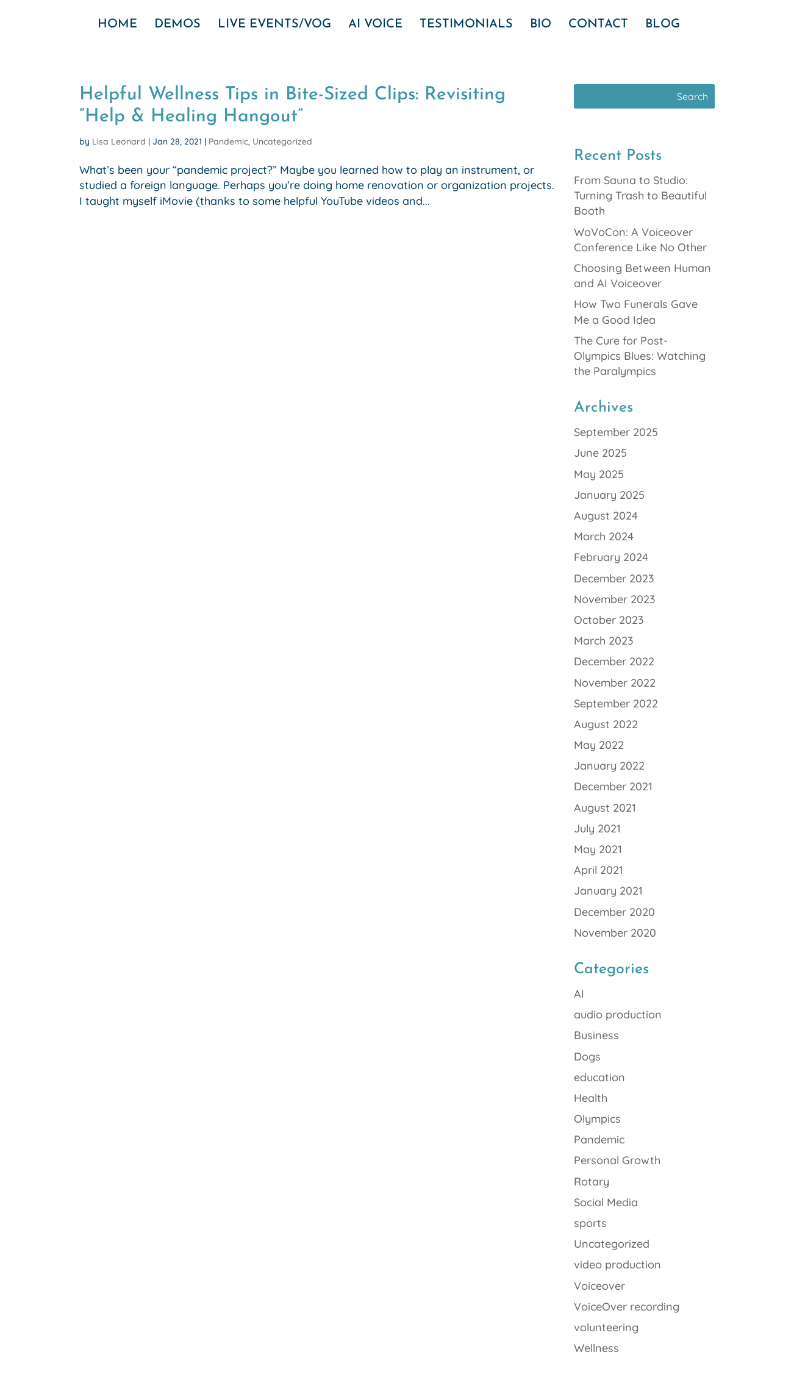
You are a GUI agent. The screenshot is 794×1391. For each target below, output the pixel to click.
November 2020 (615, 933)
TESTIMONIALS (466, 25)
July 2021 (597, 828)
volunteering (606, 1327)
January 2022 (609, 766)
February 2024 (611, 557)
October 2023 (609, 620)
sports (590, 1223)
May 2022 (599, 745)
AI (579, 994)
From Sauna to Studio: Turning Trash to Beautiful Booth (640, 195)
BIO (540, 25)
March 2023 (604, 641)
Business (596, 1035)
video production (617, 1264)
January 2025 (609, 495)
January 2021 (608, 891)
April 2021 (598, 870)
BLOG (662, 25)
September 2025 (616, 432)
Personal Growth (617, 1160)
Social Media (606, 1202)
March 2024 (604, 536)
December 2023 (614, 578)
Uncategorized (282, 141)
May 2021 (598, 849)
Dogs (587, 1057)
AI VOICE (375, 25)
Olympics (597, 1119)
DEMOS (177, 25)
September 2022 (616, 703)
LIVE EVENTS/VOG (274, 25)
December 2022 (614, 661)
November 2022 (615, 683)
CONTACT (598, 25)
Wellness (596, 1348)
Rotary (591, 1182)
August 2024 (606, 516)
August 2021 (605, 808)
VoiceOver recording (626, 1307)
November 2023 (615, 599)
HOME (117, 25)
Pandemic (228, 141)
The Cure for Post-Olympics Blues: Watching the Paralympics (640, 356)
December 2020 (614, 912)
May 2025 (599, 474)
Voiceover (599, 1286)
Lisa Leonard (119, 141)
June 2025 (600, 453)
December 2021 (613, 786)
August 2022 (606, 724)
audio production (618, 1014)
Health (590, 1098)
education (599, 1077)
